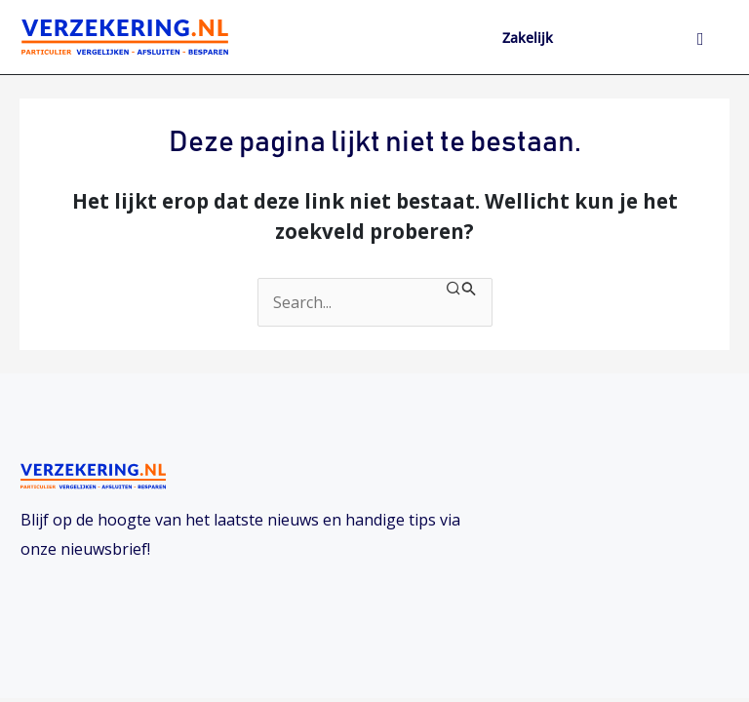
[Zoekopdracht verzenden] (461, 289)
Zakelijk (527, 37)
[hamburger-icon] (701, 40)
